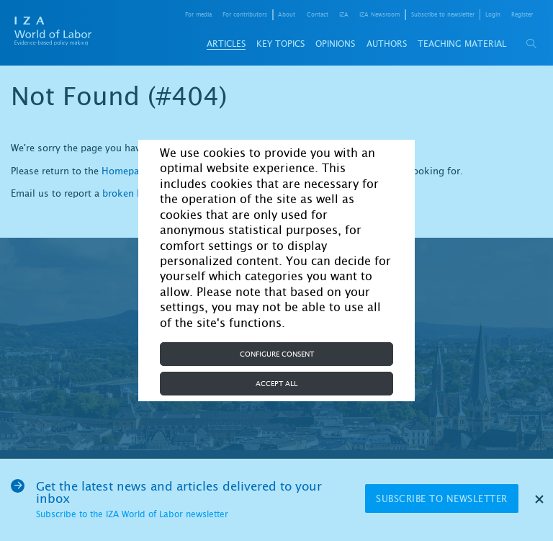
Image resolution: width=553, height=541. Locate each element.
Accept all (276, 384)
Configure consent (277, 354)
